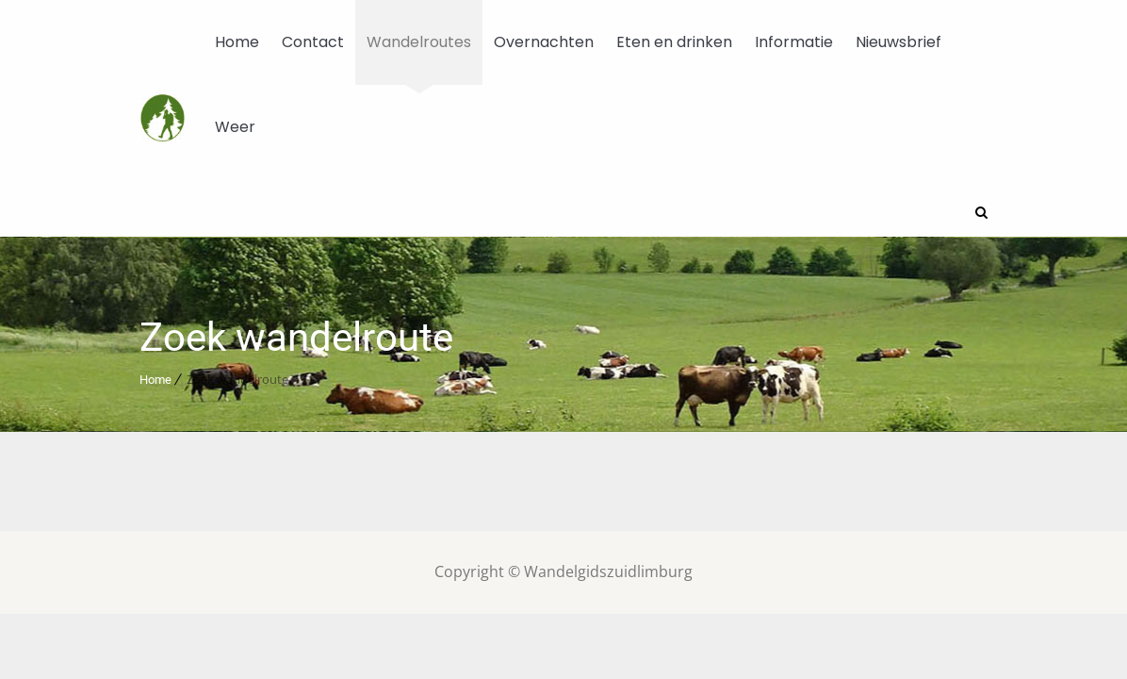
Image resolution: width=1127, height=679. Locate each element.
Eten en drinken (674, 42)
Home (237, 42)
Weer (235, 127)
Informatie (794, 42)
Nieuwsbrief (898, 42)
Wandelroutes (419, 42)
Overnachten (544, 42)
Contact (313, 42)
